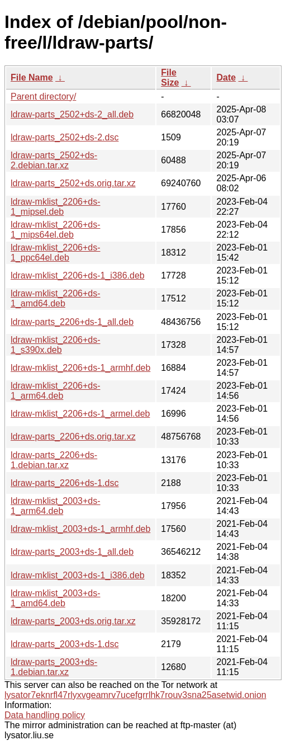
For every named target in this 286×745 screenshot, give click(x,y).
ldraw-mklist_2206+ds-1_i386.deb (78, 275)
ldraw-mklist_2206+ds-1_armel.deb (80, 413)
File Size (170, 77)
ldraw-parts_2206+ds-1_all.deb (72, 322)
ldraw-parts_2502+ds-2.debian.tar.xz (54, 160)
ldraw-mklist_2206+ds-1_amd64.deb (56, 298)
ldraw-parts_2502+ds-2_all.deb (72, 114)
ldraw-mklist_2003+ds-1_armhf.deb (80, 529)
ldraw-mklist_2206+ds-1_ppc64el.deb (56, 252)
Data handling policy (44, 715)
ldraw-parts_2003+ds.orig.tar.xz (73, 621)
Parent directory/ (43, 96)
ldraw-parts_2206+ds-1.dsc (64, 483)
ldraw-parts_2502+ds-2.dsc (64, 137)
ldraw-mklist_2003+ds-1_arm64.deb (56, 506)
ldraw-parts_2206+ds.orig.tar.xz (73, 436)
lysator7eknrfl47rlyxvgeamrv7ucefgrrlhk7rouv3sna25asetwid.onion (135, 695)
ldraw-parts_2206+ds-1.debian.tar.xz (54, 460)
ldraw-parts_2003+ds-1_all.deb (72, 552)
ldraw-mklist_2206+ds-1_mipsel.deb (56, 206)
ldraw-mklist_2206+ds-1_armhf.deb (80, 367)
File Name (32, 77)
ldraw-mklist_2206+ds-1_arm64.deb (56, 390)
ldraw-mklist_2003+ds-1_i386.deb (78, 575)
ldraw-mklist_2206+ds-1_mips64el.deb (56, 229)
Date (226, 77)
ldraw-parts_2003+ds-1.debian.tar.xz (54, 667)
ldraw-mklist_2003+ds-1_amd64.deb (56, 598)
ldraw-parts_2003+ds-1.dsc (64, 644)
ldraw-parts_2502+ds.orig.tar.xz (73, 183)
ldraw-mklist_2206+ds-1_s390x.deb (56, 345)
